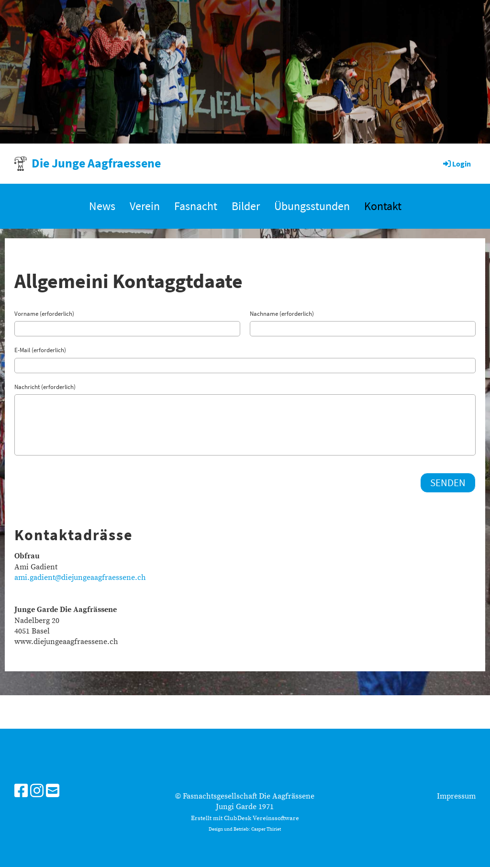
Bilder (246, 206)
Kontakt (382, 206)
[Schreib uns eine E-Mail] (52, 791)
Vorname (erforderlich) (44, 314)
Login (456, 163)
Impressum (456, 796)
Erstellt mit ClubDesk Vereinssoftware (245, 818)
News (102, 206)
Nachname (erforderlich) (282, 314)
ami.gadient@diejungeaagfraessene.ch (80, 577)
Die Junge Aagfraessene (96, 163)
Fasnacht (195, 206)
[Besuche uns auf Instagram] (37, 791)
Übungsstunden (312, 206)
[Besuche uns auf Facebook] (21, 791)
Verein (145, 206)
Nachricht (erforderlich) (45, 387)
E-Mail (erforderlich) (40, 350)
